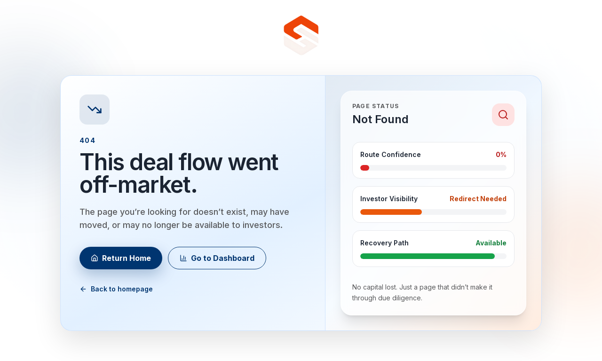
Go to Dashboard (217, 258)
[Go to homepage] (301, 35)
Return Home (121, 258)
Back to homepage (116, 289)
